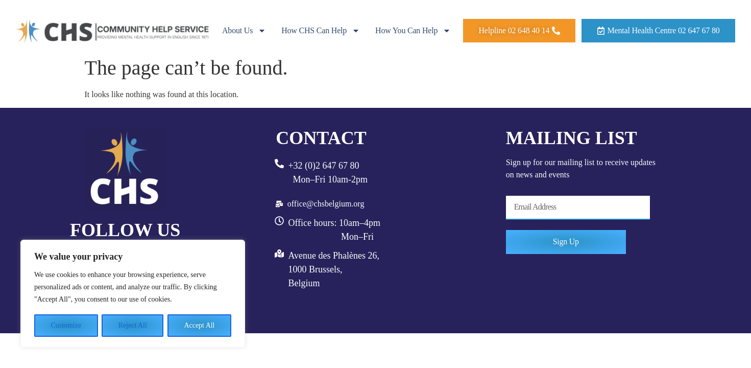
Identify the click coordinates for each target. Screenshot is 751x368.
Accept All (199, 325)
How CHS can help (320, 30)
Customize (66, 325)
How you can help (413, 30)
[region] (132, 294)
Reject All (132, 325)
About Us (244, 30)
